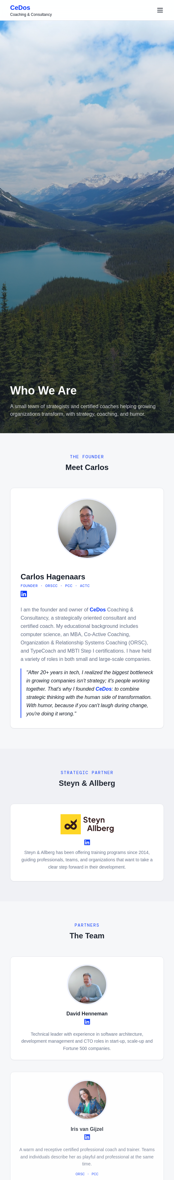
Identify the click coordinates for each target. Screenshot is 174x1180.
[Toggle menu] (160, 10)
